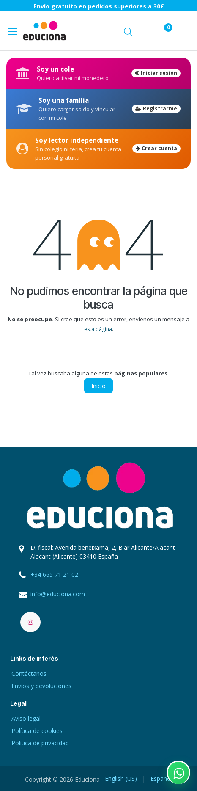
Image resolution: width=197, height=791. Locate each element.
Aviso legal (26, 718)
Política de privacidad (40, 743)
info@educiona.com (57, 594)
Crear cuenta (156, 148)
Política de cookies (37, 731)
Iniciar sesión (156, 73)
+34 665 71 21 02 (54, 575)
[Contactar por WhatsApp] (178, 772)
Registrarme (156, 108)
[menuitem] (121, 778)
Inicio (98, 386)
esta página (98, 329)
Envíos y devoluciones (41, 686)
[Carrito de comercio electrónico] (143, 31)
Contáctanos (29, 674)
